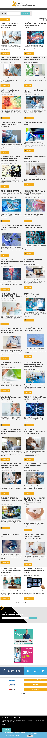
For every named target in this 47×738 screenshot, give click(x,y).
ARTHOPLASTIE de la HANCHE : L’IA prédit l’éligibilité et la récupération (11, 124)
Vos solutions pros (35, 689)
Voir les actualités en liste (43, 20)
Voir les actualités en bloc (46, 20)
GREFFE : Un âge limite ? (32, 294)
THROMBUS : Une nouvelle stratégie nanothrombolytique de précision (35, 570)
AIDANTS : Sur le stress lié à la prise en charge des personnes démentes (11, 431)
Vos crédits (35, 684)
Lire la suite (6, 53)
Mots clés (4, 13)
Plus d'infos (16, 735)
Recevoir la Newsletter (23, 666)
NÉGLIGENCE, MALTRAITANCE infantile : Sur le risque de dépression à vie (11, 466)
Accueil (2, 9)
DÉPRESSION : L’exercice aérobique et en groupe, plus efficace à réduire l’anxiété (33, 364)
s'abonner (6, 729)
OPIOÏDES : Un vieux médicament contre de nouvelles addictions (12, 262)
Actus (6, 9)
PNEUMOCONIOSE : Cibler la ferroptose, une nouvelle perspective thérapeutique (10, 159)
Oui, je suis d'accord (32, 733)
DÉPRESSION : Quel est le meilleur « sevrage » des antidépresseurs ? (9, 25)
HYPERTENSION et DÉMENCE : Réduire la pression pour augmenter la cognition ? (34, 536)
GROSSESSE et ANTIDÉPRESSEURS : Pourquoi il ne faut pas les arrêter (35, 431)
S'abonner (33, 618)
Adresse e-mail (5, 616)
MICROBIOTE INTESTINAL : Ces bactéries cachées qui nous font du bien (11, 500)
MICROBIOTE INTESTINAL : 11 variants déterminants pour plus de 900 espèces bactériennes (35, 193)
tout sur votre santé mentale (35, 679)
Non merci (30, 735)
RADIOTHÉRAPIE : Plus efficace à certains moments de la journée (11, 227)
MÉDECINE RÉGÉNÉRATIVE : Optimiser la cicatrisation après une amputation (11, 193)
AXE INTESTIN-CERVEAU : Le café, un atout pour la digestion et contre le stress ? (11, 330)
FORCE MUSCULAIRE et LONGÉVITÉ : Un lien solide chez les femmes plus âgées (11, 296)
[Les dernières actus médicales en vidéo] (23, 709)
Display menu (1, 4)
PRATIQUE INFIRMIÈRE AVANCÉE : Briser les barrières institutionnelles (11, 570)
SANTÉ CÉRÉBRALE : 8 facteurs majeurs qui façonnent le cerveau (35, 25)
